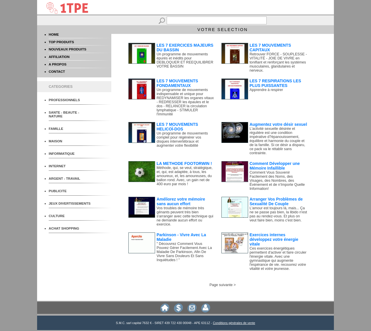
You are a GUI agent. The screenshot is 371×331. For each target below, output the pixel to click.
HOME (54, 34)
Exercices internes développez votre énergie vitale (274, 239)
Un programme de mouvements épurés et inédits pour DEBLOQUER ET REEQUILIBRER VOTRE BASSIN (185, 60)
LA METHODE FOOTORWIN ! (184, 163)
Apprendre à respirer (266, 90)
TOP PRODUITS (61, 42)
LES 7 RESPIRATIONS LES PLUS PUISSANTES (275, 83)
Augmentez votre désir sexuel (278, 124)
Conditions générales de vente (234, 323)
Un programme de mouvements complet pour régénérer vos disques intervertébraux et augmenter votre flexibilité (182, 139)
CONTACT (57, 71)
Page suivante (221, 285)
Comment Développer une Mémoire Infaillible (275, 165)
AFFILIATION (59, 57)
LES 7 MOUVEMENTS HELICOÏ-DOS (177, 126)
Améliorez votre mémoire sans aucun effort (181, 201)
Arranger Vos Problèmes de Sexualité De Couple (276, 201)
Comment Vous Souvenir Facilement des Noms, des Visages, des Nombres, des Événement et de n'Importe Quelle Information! (277, 180)
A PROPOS (57, 64)
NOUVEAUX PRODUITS (67, 49)
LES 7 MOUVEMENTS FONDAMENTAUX (177, 83)
